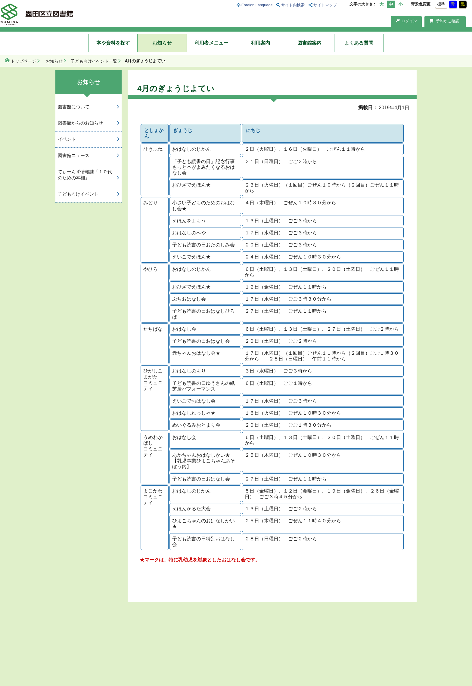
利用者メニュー (211, 42)
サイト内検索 (293, 5)
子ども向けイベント (78, 193)
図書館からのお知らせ (80, 122)
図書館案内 (309, 42)
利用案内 (260, 42)
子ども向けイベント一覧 (94, 61)
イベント (67, 139)
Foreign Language (257, 5)
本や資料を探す (113, 42)
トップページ (23, 61)
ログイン (406, 21)
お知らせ (162, 42)
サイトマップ (325, 5)
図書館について (73, 106)
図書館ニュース (73, 155)
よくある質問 (358, 42)
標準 (441, 4)
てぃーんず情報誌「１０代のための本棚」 (85, 175)
